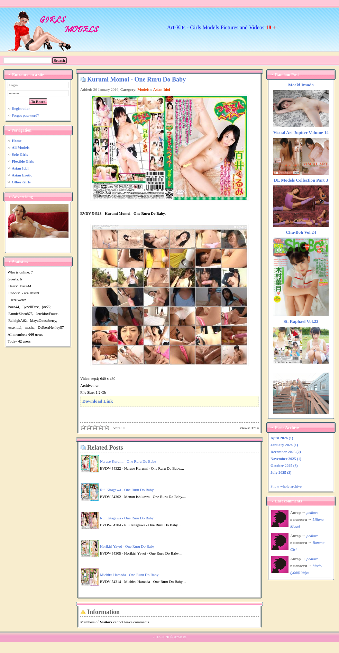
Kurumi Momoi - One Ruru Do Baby (136, 79)
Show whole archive (286, 486)
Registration (21, 108)
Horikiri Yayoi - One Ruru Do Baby (127, 546)
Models (143, 89)
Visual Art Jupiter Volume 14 (301, 132)
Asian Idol (161, 89)
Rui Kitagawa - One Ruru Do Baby (127, 490)
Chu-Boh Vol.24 (301, 232)
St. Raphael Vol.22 (301, 321)
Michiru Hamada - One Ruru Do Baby (129, 575)
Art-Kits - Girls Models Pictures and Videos (221, 27)
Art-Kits (180, 637)
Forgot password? (25, 115)
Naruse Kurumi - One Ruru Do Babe (128, 461)
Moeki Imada (301, 85)
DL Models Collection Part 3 (301, 180)
